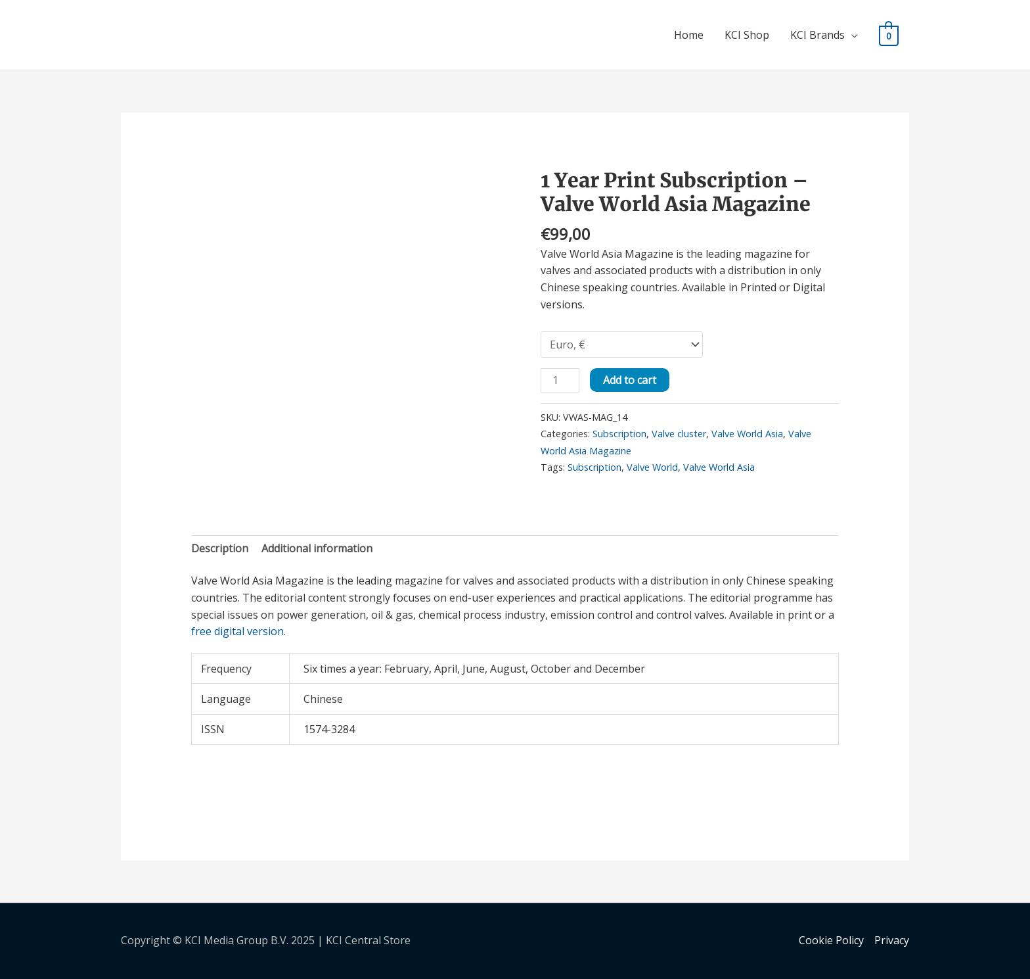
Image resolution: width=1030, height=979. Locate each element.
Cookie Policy (831, 940)
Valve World (652, 467)
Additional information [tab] (316, 548)
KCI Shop (747, 35)
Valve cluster (679, 433)
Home (689, 35)
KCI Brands (818, 35)
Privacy (891, 940)
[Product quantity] (560, 380)
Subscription (619, 433)
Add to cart (629, 380)
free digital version (237, 631)
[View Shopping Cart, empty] (889, 35)
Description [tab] (219, 548)
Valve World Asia (747, 433)
